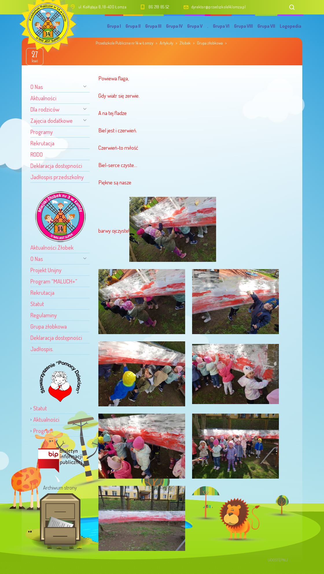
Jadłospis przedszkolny (57, 177)
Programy (41, 132)
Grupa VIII (243, 26)
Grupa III (153, 26)
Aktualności (43, 98)
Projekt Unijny (46, 270)
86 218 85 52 (158, 6)
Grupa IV (174, 26)
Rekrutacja (42, 143)
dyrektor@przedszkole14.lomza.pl (218, 6)
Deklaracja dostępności (56, 165)
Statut (37, 304)
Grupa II (133, 26)
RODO (36, 154)
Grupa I (114, 26)
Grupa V (195, 26)
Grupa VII (266, 26)
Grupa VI (221, 26)
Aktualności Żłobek (51, 247)
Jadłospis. (41, 349)
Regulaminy (43, 315)
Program (43, 430)
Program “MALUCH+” (53, 281)
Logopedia (290, 26)
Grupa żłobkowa (48, 326)
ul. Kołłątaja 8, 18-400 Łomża (102, 6)
